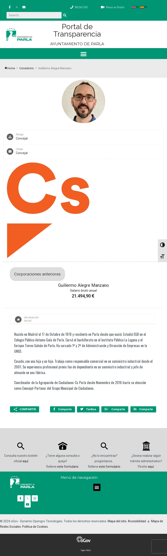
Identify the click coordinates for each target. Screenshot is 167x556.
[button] (84, 54)
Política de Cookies (35, 526)
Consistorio (26, 68)
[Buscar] (65, 15)
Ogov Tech (86, 550)
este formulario (67, 466)
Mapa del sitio (117, 521)
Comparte (62, 409)
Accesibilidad (137, 521)
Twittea (88, 409)
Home (9, 68)
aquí (25, 461)
